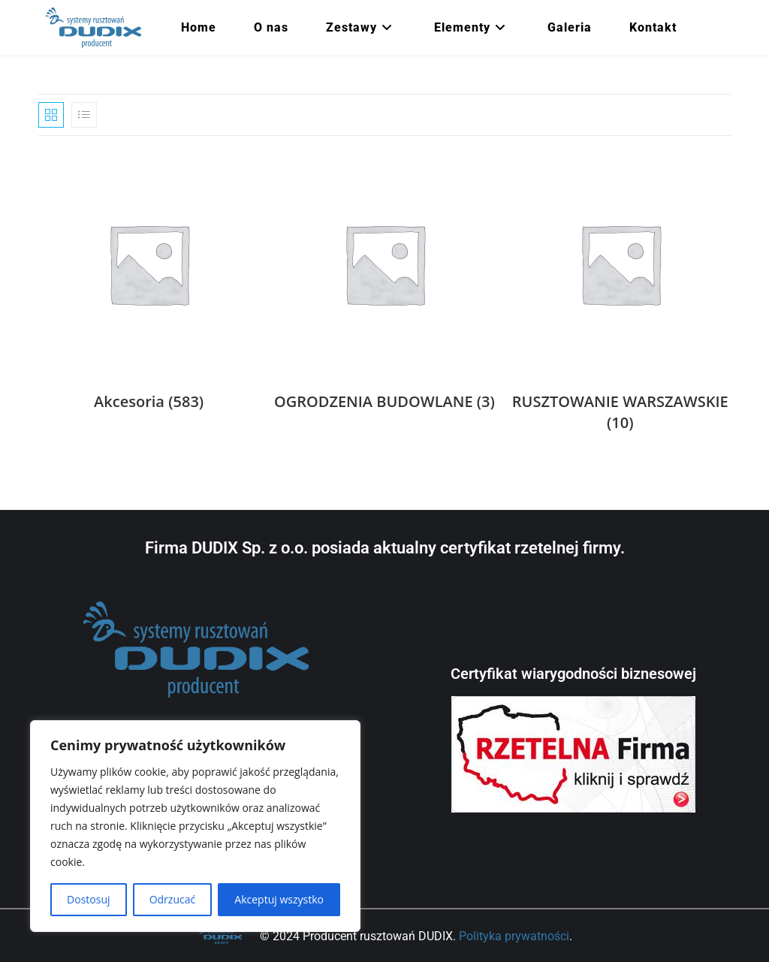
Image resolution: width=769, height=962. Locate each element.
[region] (195, 826)
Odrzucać (172, 899)
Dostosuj (88, 899)
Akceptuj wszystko (279, 899)
